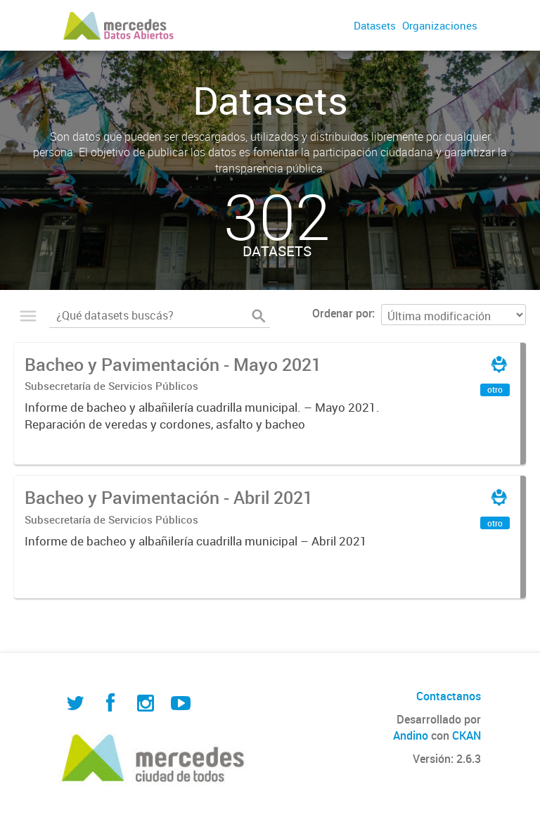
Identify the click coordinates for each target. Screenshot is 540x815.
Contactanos (448, 696)
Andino (410, 735)
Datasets (375, 25)
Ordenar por (342, 313)
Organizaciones (439, 25)
